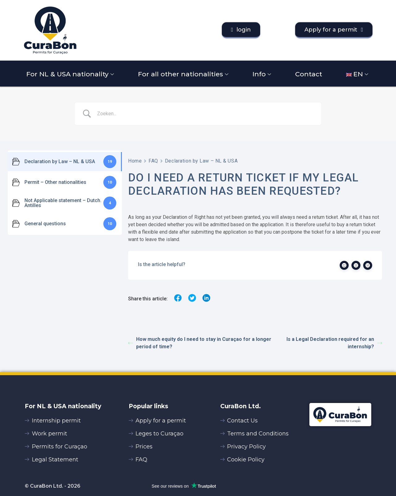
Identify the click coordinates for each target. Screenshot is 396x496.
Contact (308, 74)
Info (262, 74)
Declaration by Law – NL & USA (201, 161)
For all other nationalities (184, 74)
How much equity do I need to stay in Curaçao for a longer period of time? (199, 343)
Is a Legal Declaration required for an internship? (334, 343)
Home (135, 161)
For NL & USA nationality (70, 74)
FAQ (153, 161)
